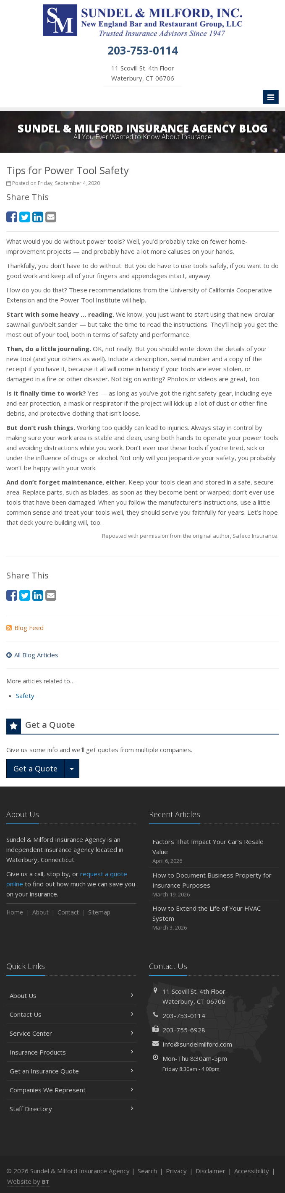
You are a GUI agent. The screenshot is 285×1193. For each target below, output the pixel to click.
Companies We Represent (71, 1090)
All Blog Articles (32, 655)
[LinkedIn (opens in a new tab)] (37, 216)
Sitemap (99, 912)
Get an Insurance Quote (71, 1071)
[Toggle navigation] (271, 97)
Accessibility (251, 1171)
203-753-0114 (183, 1015)
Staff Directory (71, 1108)
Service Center (71, 1033)
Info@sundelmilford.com (197, 1044)
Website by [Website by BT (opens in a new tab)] (28, 1181)
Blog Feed (25, 627)
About (40, 912)
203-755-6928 (183, 1030)
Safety (25, 695)
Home (14, 912)
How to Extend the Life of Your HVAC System (214, 918)
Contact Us (71, 1014)
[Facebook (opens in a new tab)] (11, 216)
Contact (68, 912)
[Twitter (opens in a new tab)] (24, 216)
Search (147, 1171)
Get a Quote (35, 768)
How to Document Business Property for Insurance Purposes (214, 885)
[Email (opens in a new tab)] (50, 216)
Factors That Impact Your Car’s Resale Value (214, 851)
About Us (71, 995)
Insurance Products (71, 1052)
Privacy (176, 1171)
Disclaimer (210, 1171)
